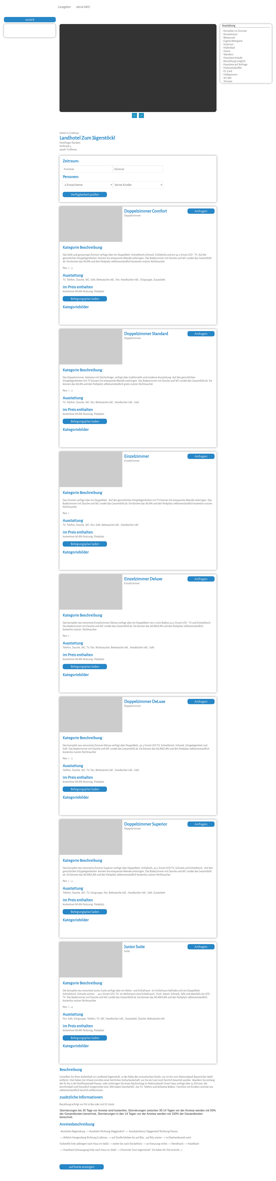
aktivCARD (83, 7)
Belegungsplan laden (85, 299)
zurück (29, 19)
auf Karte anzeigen (81, 1167)
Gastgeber (64, 7)
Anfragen (201, 211)
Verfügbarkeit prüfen (85, 194)
